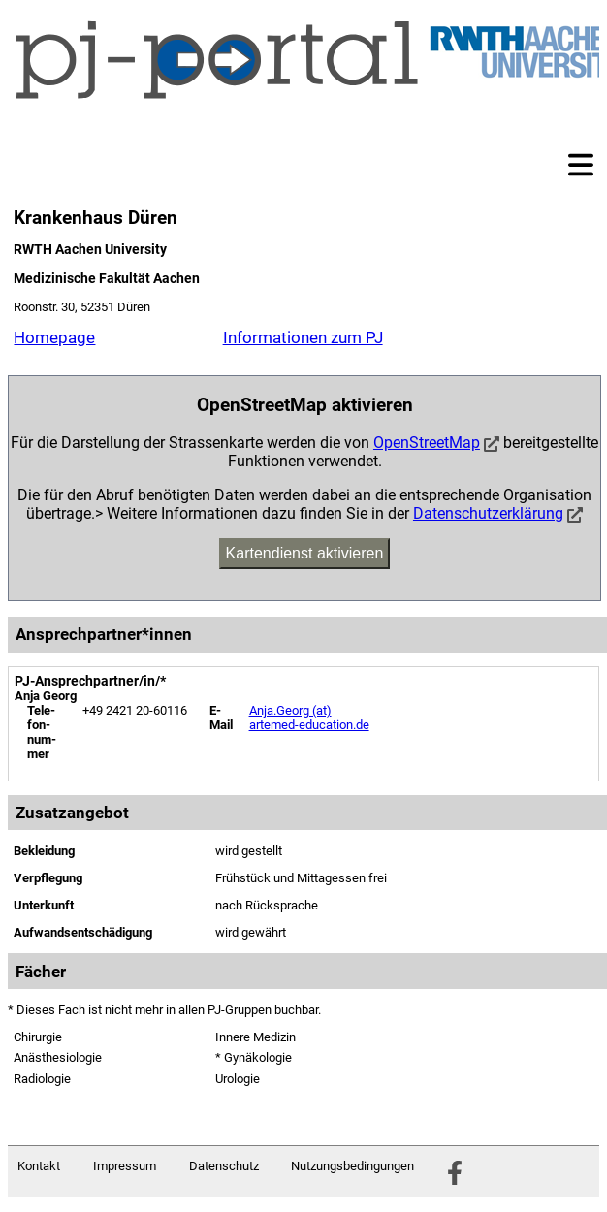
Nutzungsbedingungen (352, 1166)
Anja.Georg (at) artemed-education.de (309, 717)
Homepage (54, 337)
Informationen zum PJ (303, 337)
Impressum (124, 1166)
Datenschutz (224, 1166)
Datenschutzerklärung (488, 513)
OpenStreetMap (426, 442)
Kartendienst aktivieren (305, 553)
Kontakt (38, 1166)
